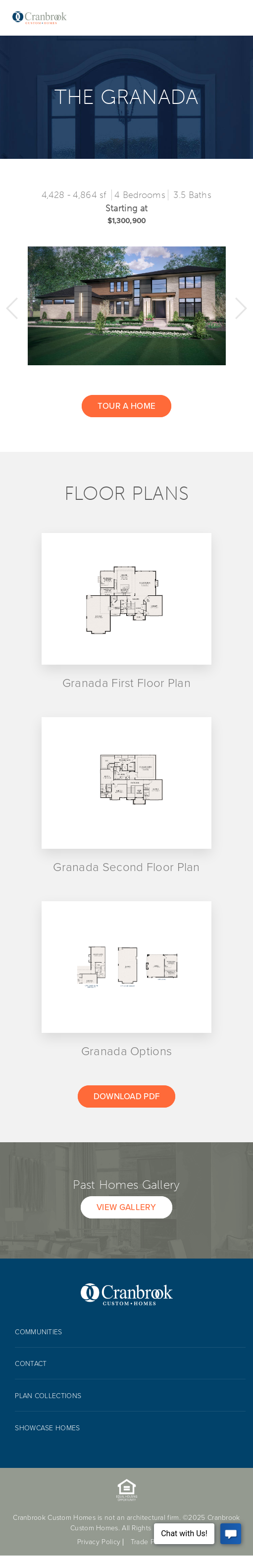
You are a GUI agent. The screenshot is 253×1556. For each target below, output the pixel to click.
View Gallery (126, 1207)
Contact (31, 1364)
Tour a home (126, 406)
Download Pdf (127, 1096)
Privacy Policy (98, 1542)
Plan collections (48, 1396)
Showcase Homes (47, 1428)
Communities (38, 1332)
